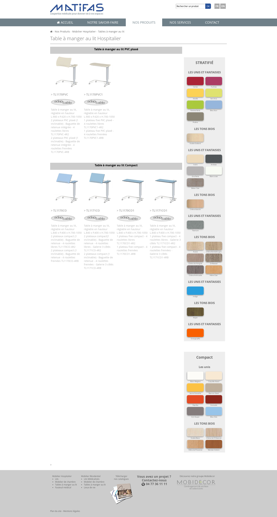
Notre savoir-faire (102, 22)
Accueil (65, 22)
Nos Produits (62, 31)
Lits (56, 479)
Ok (208, 6)
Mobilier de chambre (65, 481)
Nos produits (143, 22)
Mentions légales (71, 511)
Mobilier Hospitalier (84, 31)
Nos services (180, 22)
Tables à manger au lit (111, 31)
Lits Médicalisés (91, 479)
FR (217, 6)
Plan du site (55, 511)
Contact (212, 22)
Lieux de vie (89, 487)
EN (223, 6)
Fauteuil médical (63, 487)
